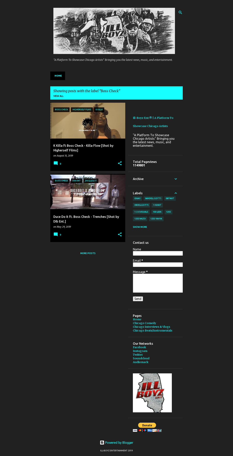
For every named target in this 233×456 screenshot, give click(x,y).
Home (58, 75)
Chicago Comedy (144, 323)
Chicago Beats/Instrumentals (152, 330)
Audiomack (140, 362)
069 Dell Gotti (153, 198)
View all (58, 96)
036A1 (137, 198)
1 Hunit (157, 205)
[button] (119, 163)
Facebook (139, 347)
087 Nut (170, 198)
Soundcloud (141, 358)
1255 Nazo (140, 218)
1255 (168, 212)
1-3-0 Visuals (141, 212)
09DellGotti (141, 205)
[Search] (180, 12)
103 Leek (157, 212)
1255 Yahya (156, 218)
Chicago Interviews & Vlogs (151, 327)
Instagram (140, 351)
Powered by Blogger (116, 442)
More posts (87, 253)
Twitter (138, 354)
